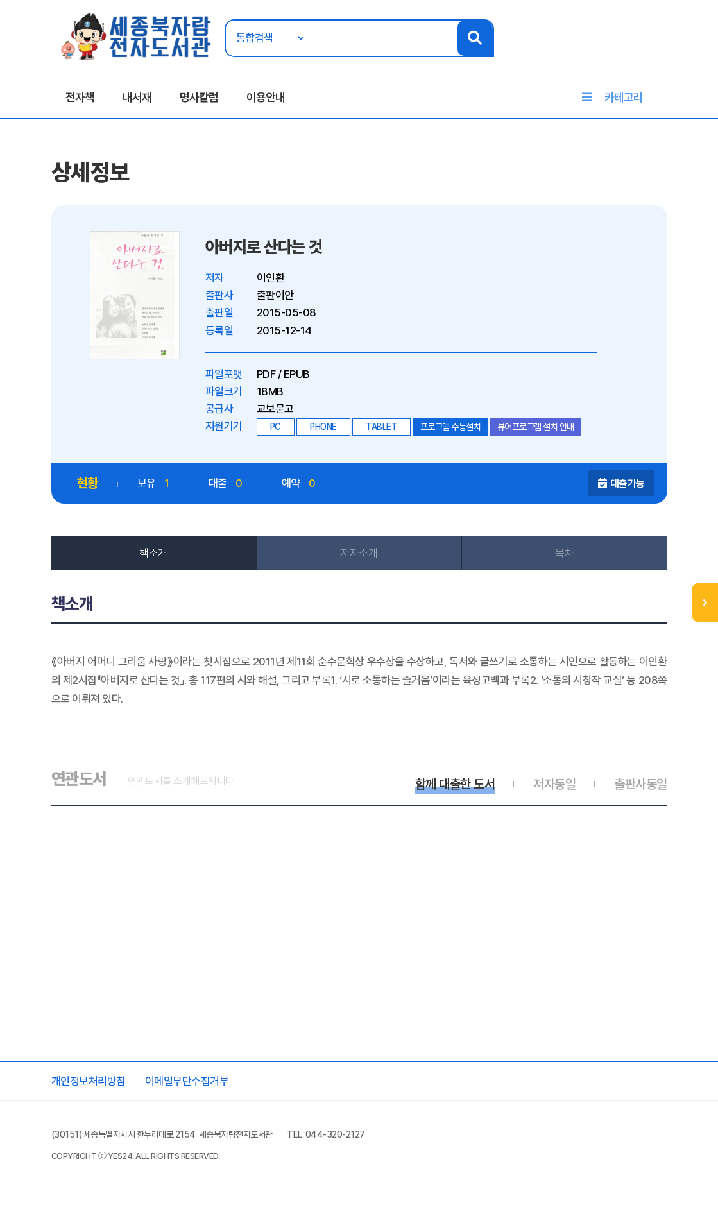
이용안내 (265, 97)
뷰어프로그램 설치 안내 (535, 427)
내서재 (137, 97)
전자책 (79, 97)
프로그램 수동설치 (450, 427)
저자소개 (358, 553)
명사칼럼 (199, 97)
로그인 (621, 49)
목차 (564, 553)
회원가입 (655, 49)
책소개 (153, 553)
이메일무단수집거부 (187, 1081)
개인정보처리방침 (88, 1081)
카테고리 (623, 97)
